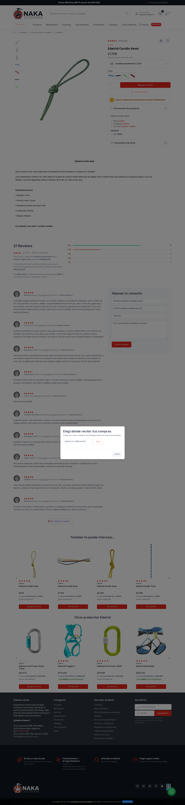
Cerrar (117, 454)
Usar (98, 441)
